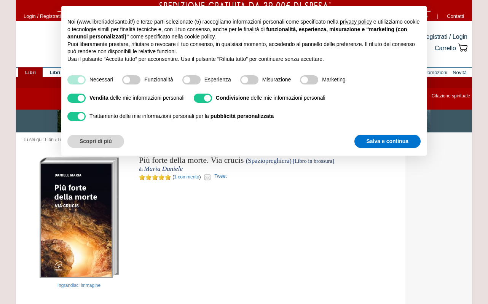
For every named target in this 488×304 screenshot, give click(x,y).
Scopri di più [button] (96, 141)
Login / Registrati (42, 16)
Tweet (220, 176)
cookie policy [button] (199, 36)
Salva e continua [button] (387, 141)
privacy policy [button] (356, 22)
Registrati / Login (444, 36)
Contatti (455, 16)
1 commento (186, 177)
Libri (49, 139)
